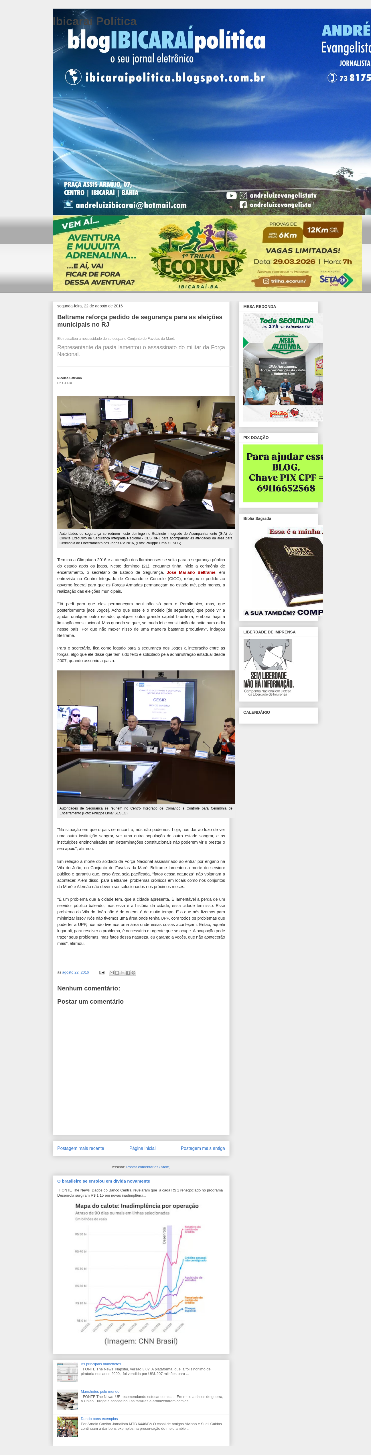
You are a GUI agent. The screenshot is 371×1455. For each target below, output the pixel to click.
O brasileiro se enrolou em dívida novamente (103, 1181)
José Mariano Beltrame (191, 572)
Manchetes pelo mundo (100, 1391)
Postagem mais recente (80, 1148)
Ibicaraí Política (95, 21)
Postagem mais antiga (203, 1148)
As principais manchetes (101, 1364)
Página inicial (142, 1148)
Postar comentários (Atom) (148, 1167)
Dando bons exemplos (99, 1419)
